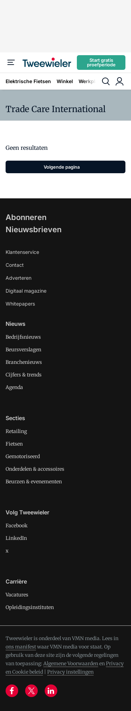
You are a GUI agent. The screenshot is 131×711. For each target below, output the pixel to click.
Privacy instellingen (70, 672)
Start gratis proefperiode (101, 62)
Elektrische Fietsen (28, 81)
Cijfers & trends (24, 375)
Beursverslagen (23, 349)
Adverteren (18, 278)
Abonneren (26, 217)
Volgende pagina (62, 167)
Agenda (14, 387)
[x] (31, 690)
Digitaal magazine (26, 291)
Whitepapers (20, 304)
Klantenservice (22, 252)
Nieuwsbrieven (33, 229)
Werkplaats (92, 81)
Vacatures (17, 595)
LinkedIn (16, 538)
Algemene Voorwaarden (70, 663)
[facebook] (12, 690)
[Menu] (11, 62)
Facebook (17, 525)
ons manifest (21, 647)
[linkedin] (51, 690)
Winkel (65, 81)
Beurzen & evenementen (34, 481)
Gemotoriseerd (23, 456)
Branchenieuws (24, 362)
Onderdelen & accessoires (35, 469)
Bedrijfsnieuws (23, 337)
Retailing (16, 431)
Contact (15, 265)
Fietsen (14, 444)
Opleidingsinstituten (30, 607)
